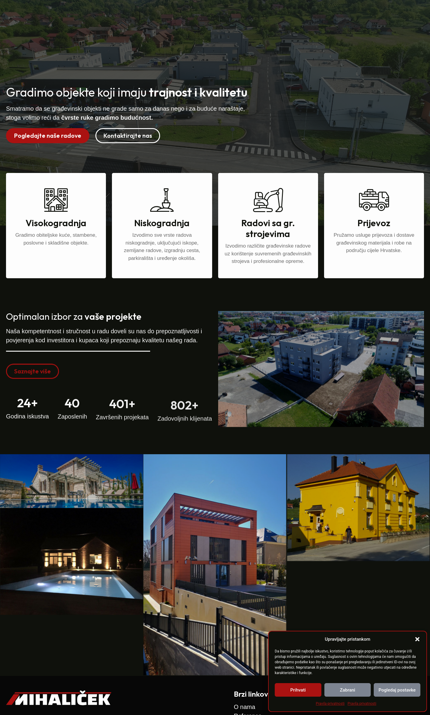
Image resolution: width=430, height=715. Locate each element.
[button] (417, 639)
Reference (292, 15)
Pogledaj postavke (397, 690)
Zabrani (347, 690)
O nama (258, 15)
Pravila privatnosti (330, 703)
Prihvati (298, 690)
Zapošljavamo (335, 15)
